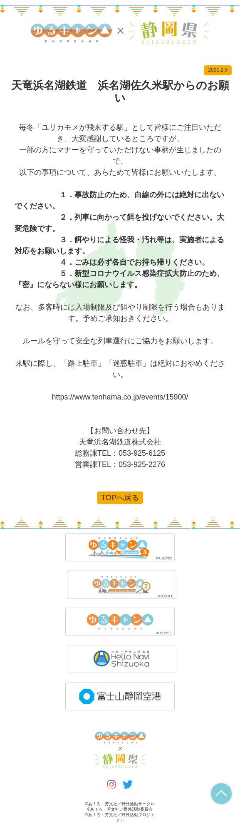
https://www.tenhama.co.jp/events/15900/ (120, 397)
